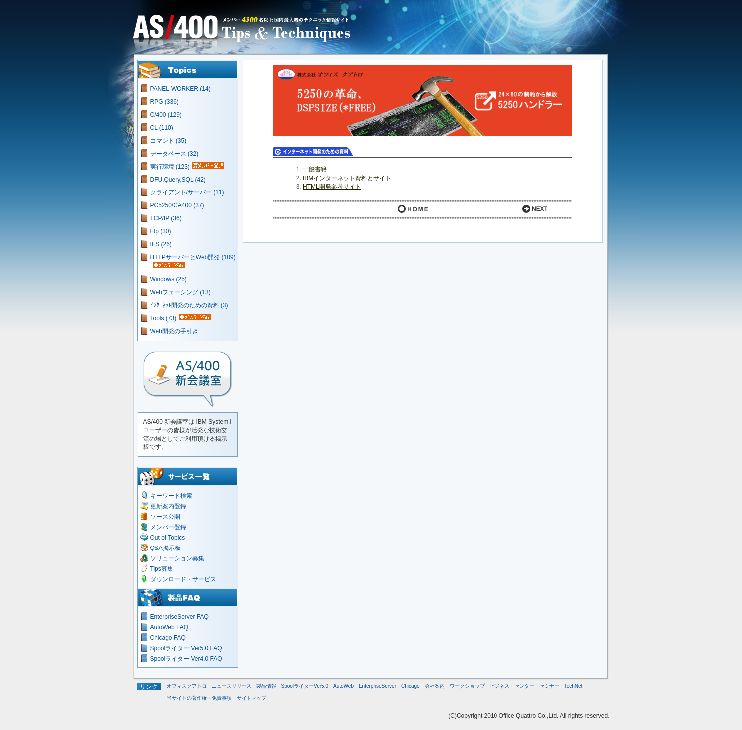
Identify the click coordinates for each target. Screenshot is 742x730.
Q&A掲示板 (165, 548)
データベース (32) (174, 153)
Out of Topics (167, 537)
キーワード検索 (171, 495)
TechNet (573, 686)
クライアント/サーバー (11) (187, 192)
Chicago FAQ (168, 637)
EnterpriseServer (377, 686)
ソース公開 (165, 516)
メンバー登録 (168, 527)
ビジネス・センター (512, 686)
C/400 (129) (166, 114)
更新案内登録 (168, 506)
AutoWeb (343, 686)
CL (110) (161, 127)
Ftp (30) (160, 231)
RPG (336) (164, 101)
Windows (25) (168, 279)
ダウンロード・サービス (183, 579)
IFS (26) (161, 244)
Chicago (410, 686)
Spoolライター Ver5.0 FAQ (186, 648)
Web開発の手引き (174, 331)
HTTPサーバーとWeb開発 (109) (193, 257)
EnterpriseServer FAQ (179, 616)
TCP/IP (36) (166, 218)
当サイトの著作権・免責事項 (199, 698)
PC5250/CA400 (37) (177, 205)
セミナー (549, 686)
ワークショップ (467, 686)
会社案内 (435, 686)
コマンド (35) (168, 140)
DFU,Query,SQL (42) (178, 179)
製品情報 (266, 686)
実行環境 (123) (170, 166)
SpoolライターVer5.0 (305, 686)
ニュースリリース (231, 686)
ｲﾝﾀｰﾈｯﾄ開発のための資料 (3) (189, 305)
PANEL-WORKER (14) (180, 88)
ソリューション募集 (177, 558)
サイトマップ (251, 698)
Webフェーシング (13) (180, 292)
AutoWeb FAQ (169, 627)
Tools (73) (163, 318)
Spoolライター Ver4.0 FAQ (186, 658)
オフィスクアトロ (187, 686)
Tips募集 (161, 568)
